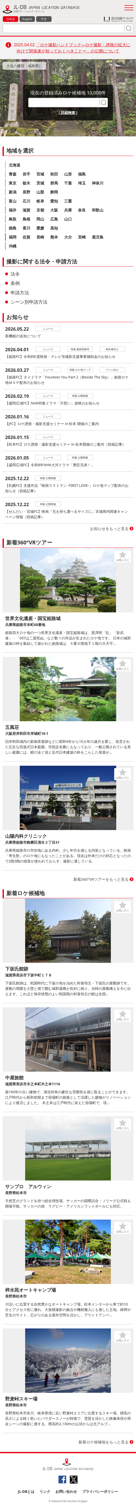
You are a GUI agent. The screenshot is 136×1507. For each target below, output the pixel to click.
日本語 (10, 19)
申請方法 (20, 292)
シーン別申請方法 (29, 302)
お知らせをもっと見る (109, 528)
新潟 (12, 192)
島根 (26, 219)
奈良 (82, 210)
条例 (15, 283)
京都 (40, 210)
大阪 (54, 210)
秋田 (54, 174)
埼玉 (82, 183)
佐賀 (26, 237)
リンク (45, 1491)
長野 (26, 192)
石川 (26, 201)
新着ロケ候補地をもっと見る (104, 1441)
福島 (82, 174)
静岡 (54, 192)
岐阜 (40, 201)
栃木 (26, 183)
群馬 (54, 183)
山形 (68, 174)
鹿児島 (97, 237)
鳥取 (12, 219)
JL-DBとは (26, 1491)
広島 (54, 219)
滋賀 (26, 210)
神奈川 (97, 183)
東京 (12, 183)
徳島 (12, 228)
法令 (15, 274)
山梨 (40, 192)
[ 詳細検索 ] (68, 112)
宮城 (40, 174)
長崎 (40, 237)
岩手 (26, 174)
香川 (26, 228)
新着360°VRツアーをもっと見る (101, 879)
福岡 (12, 237)
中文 (44, 19)
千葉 (68, 183)
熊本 (54, 237)
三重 (68, 201)
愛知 (54, 201)
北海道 (14, 165)
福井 (12, 210)
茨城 (40, 183)
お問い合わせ (66, 1491)
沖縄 (12, 246)
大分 (68, 237)
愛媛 (40, 228)
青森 (12, 174)
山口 (68, 219)
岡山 (40, 219)
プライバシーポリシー (100, 1491)
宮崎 (82, 237)
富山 (12, 201)
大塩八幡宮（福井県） (24, 65)
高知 (54, 228)
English (27, 19)
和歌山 (97, 210)
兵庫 (68, 210)
